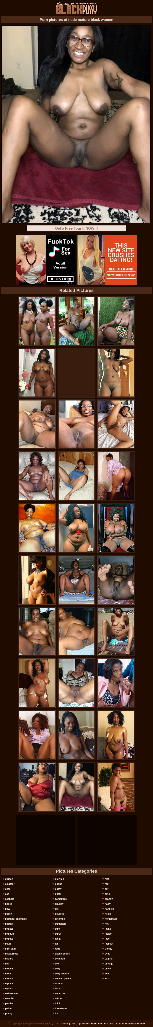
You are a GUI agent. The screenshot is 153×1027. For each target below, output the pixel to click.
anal (7, 889)
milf (7, 963)
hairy (108, 904)
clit (56, 909)
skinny (59, 983)
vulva (108, 968)
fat (56, 943)
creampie (60, 918)
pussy (8, 1013)
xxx (107, 978)
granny (109, 899)
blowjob (59, 879)
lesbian (109, 943)
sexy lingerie (62, 973)
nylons (9, 988)
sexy (57, 968)
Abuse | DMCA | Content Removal (81, 1023)
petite (8, 1008)
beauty (9, 923)
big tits (9, 938)
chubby (59, 904)
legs (107, 938)
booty (58, 889)
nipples (9, 983)
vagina (108, 958)
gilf (106, 889)
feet (107, 879)
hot (107, 923)
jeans (108, 928)
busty (58, 894)
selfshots (60, 958)
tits (57, 1013)
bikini (8, 943)
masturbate (11, 953)
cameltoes (61, 899)
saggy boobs (62, 953)
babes (8, 904)
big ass (9, 928)
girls (107, 894)
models (9, 968)
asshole (9, 899)
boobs (58, 884)
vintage (109, 963)
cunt (57, 928)
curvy (58, 933)
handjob (109, 909)
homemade (111, 918)
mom (8, 973)
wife (107, 973)
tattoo (58, 998)
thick (58, 1003)
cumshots (60, 923)
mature (9, 958)
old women (11, 993)
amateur (10, 884)
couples (59, 913)
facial (58, 938)
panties (9, 1003)
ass (7, 894)
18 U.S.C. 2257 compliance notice (124, 1023)
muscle (9, 978)
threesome (61, 1008)
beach (8, 913)
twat (107, 953)
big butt (9, 933)
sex (57, 963)
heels (108, 913)
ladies (108, 933)
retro (57, 948)
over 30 (9, 998)
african (9, 879)
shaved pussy (63, 978)
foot (107, 884)
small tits (60, 993)
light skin (10, 948)
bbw (7, 909)
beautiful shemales (16, 918)
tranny (108, 948)
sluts (58, 988)
